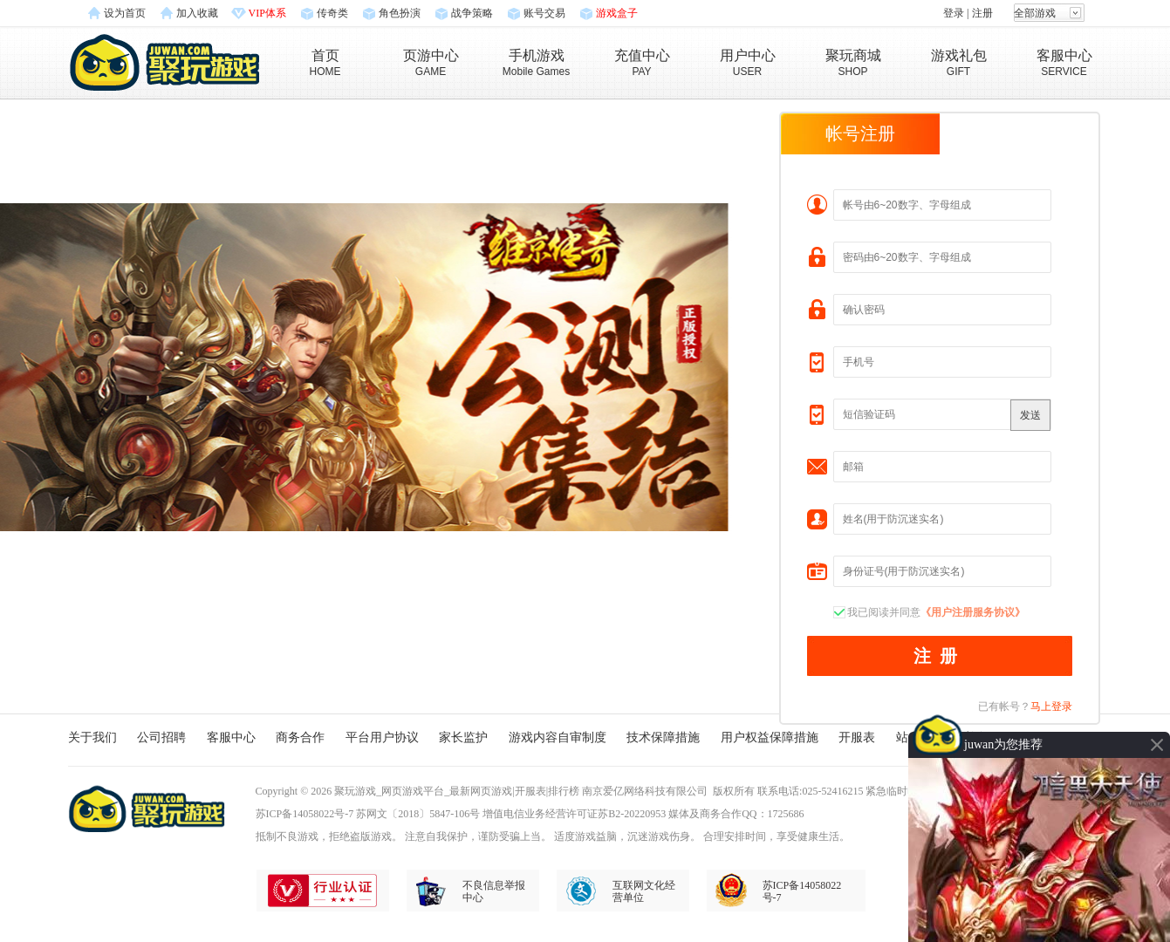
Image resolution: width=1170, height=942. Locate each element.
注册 (982, 13)
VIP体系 (267, 13)
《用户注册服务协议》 (972, 612)
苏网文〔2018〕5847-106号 (418, 814)
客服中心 (231, 737)
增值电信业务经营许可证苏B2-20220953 (574, 814)
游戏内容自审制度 (557, 737)
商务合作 (300, 737)
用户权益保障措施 (769, 737)
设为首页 (125, 13)
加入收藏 (197, 13)
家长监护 (463, 737)
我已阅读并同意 (936, 612)
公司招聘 (161, 737)
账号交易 (544, 13)
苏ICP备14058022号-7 (305, 814)
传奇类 (332, 13)
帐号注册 (860, 133)
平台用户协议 (382, 737)
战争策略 (472, 13)
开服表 (856, 737)
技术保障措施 (663, 737)
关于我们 (92, 737)
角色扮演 (400, 13)
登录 (953, 13)
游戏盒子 (617, 13)
